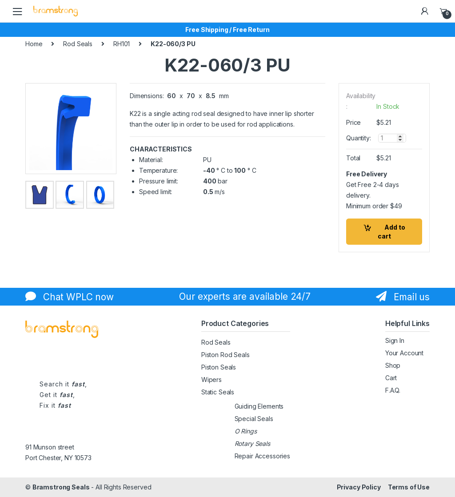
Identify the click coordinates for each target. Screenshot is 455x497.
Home (33, 44)
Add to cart (391, 231)
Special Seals (254, 418)
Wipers (211, 379)
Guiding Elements (259, 406)
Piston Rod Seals (225, 354)
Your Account (404, 353)
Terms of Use (409, 487)
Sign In (394, 340)
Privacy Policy (359, 487)
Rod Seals (77, 44)
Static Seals (217, 392)
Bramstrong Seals (61, 487)
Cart (391, 378)
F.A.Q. (392, 390)
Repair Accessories (262, 456)
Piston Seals (218, 367)
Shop (392, 365)
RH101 (121, 44)
